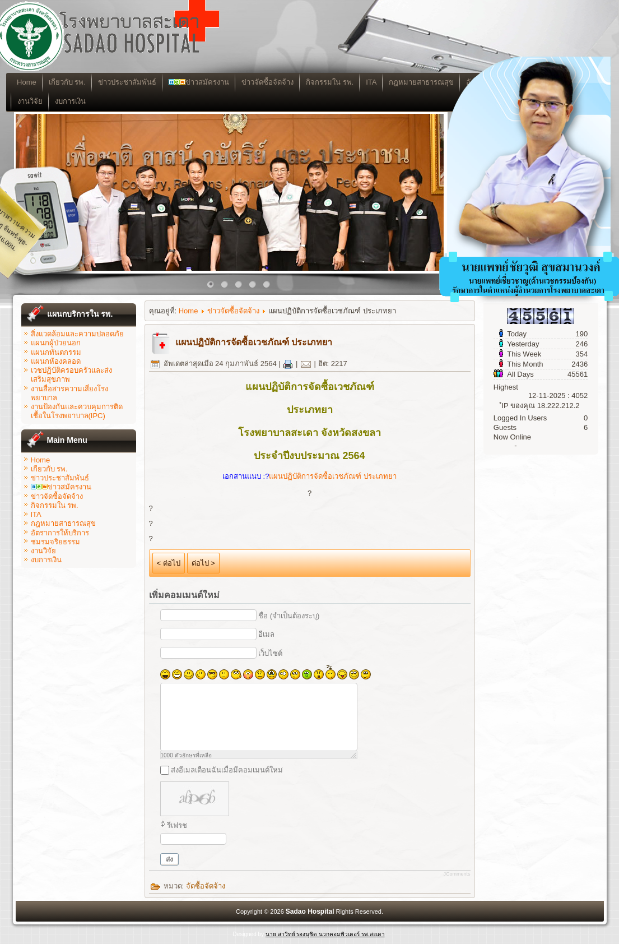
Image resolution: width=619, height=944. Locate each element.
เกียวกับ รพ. (73, 82)
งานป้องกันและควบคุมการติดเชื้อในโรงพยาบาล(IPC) (77, 411)
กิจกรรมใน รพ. (336, 82)
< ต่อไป (168, 563)
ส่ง (169, 859)
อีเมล (266, 634)
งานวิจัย (36, 101)
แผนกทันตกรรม (56, 352)
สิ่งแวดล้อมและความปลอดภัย (77, 334)
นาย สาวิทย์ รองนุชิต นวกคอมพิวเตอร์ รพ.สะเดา (325, 934)
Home (33, 82)
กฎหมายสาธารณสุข (63, 523)
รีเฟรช (177, 825)
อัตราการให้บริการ (60, 533)
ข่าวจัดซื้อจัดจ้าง (274, 82)
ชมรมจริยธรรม (55, 542)
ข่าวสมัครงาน (205, 82)
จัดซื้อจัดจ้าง (205, 886)
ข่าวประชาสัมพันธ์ (133, 82)
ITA (378, 82)
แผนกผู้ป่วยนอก (56, 343)
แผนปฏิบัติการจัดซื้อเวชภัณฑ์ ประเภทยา (253, 342)
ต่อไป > (203, 563)
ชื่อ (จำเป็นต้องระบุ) (288, 616)
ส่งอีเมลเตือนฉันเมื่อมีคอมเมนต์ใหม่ (227, 770)
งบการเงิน (77, 101)
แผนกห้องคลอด (56, 361)
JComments (456, 874)
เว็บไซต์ (270, 653)
